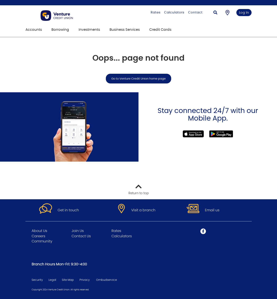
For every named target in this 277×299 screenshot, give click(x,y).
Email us (212, 210)
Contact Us (81, 236)
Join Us (78, 231)
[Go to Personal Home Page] (71, 15)
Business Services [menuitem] (125, 29)
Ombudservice (106, 279)
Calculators (174, 12)
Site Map (68, 279)
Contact (195, 12)
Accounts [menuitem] (33, 29)
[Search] (215, 13)
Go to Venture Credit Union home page (138, 78)
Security (37, 279)
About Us (39, 231)
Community (42, 241)
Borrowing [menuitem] (60, 29)
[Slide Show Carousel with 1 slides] (138, 127)
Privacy (84, 279)
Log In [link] (244, 12)
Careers (38, 236)
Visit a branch (143, 210)
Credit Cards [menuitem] (160, 29)
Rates (155, 12)
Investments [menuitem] (89, 29)
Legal (52, 279)
